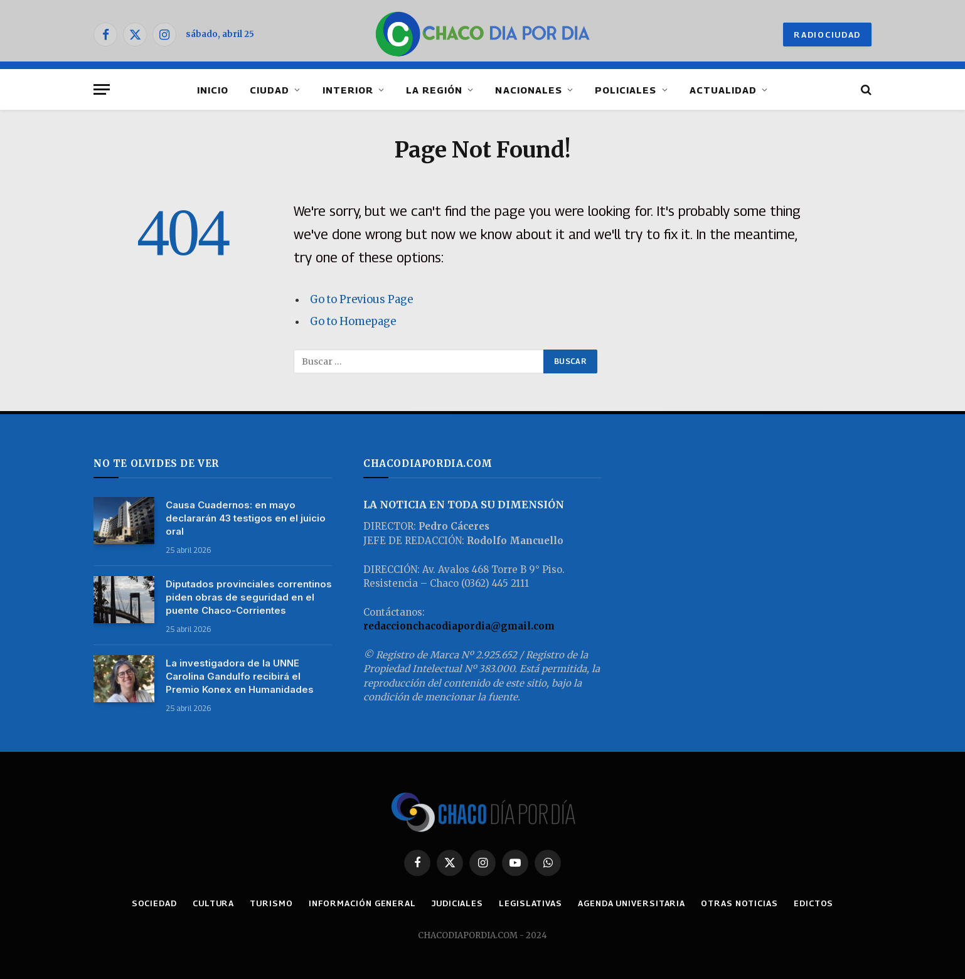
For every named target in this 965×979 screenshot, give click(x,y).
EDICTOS (813, 903)
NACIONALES (528, 89)
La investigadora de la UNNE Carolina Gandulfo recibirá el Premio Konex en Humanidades (240, 676)
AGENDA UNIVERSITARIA (631, 903)
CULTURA (213, 903)
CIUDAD (269, 89)
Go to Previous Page (361, 299)
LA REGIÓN (434, 89)
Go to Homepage (353, 321)
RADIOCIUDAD (827, 34)
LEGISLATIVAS (530, 903)
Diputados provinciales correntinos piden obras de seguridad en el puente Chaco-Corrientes (249, 597)
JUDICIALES (457, 903)
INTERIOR (348, 89)
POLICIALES (626, 89)
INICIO (212, 89)
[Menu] (101, 89)
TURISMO (271, 903)
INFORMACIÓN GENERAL (362, 903)
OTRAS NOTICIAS (739, 903)
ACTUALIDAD (723, 89)
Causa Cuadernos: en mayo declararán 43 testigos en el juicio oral (246, 518)
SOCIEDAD (154, 903)
